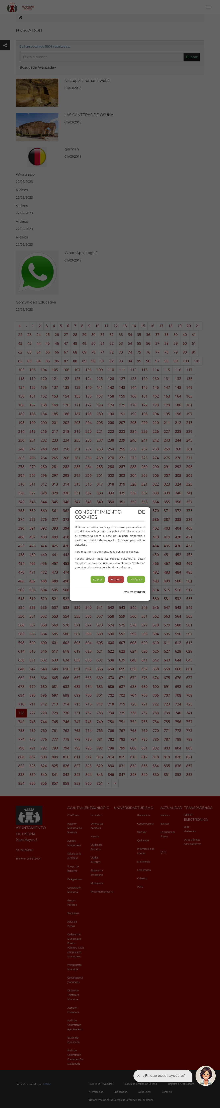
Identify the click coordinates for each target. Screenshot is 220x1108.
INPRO (141, 592)
